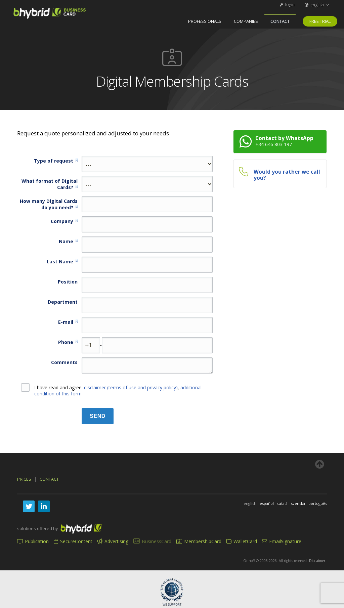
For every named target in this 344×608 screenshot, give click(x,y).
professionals (204, 21)
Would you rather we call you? (287, 174)
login (286, 4)
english (317, 5)
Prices (24, 479)
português (317, 503)
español (267, 503)
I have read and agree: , (111, 391)
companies (246, 21)
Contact (280, 21)
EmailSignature (281, 541)
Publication (33, 541)
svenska (298, 503)
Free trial (320, 21)
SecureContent (73, 541)
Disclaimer (317, 560)
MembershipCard (198, 541)
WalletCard (241, 541)
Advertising (112, 541)
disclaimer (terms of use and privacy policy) (131, 387)
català (282, 503)
